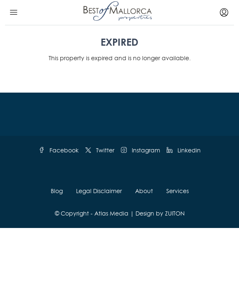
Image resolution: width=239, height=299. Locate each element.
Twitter (99, 150)
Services (177, 190)
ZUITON (175, 213)
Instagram (140, 150)
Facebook (59, 150)
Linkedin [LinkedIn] (184, 150)
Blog (57, 190)
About (144, 190)
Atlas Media (111, 213)
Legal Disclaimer (99, 190)
